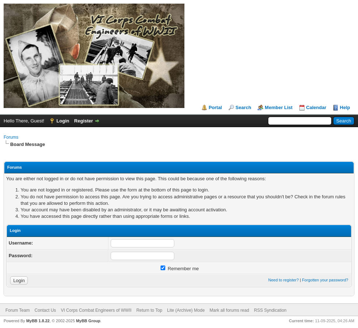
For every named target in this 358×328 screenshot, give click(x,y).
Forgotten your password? (325, 280)
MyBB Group (88, 321)
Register (83, 121)
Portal (215, 107)
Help (345, 107)
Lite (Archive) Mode (186, 310)
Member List (279, 107)
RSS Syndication (270, 310)
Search (243, 107)
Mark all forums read (229, 310)
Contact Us (45, 310)
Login (62, 121)
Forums (11, 137)
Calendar (316, 107)
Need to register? (283, 280)
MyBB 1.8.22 (38, 321)
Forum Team (17, 310)
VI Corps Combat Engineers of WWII (96, 310)
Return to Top (149, 310)
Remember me (180, 268)
